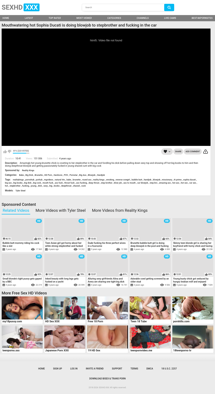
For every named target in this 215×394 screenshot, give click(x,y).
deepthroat (66, 186)
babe (69, 180)
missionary (167, 180)
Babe (21, 175)
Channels (143, 18)
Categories (114, 18)
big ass (8, 183)
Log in (74, 368)
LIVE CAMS (170, 18)
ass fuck (59, 183)
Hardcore (58, 175)
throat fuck (69, 183)
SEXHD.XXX (104, 387)
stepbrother (15, 186)
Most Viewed (84, 18)
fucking (25, 186)
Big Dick (29, 175)
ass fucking (81, 183)
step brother (106, 183)
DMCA (149, 368)
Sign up (57, 368)
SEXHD (21, 7)
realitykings (18, 180)
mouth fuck (48, 183)
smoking (110, 180)
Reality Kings (28, 170)
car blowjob (142, 183)
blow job (118, 183)
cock (83, 186)
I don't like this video (9, 151)
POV (66, 175)
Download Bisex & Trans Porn (107, 378)
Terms (134, 368)
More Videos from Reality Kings (120, 210)
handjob (147, 180)
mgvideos (48, 180)
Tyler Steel (21, 191)
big (50, 186)
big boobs (18, 183)
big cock (37, 183)
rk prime (178, 180)
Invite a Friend (95, 368)
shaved (76, 186)
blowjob (156, 180)
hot (6, 186)
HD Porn (48, 175)
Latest (29, 18)
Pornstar (74, 175)
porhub (39, 180)
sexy (45, 186)
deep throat (94, 183)
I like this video (5, 151)
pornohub (29, 180)
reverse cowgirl (123, 180)
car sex (192, 183)
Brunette (39, 175)
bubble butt (137, 180)
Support (117, 368)
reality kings (98, 180)
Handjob (101, 175)
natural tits (60, 180)
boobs (57, 186)
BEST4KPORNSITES (202, 18)
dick (40, 186)
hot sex (184, 183)
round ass (86, 180)
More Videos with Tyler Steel (61, 210)
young (33, 186)
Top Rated (55, 18)
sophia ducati (189, 180)
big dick (27, 183)
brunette (77, 180)
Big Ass (82, 175)
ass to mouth (129, 183)
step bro (153, 183)
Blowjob (91, 175)
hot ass (175, 183)
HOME (5, 18)
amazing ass (165, 183)
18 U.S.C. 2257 (169, 368)
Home (41, 368)
